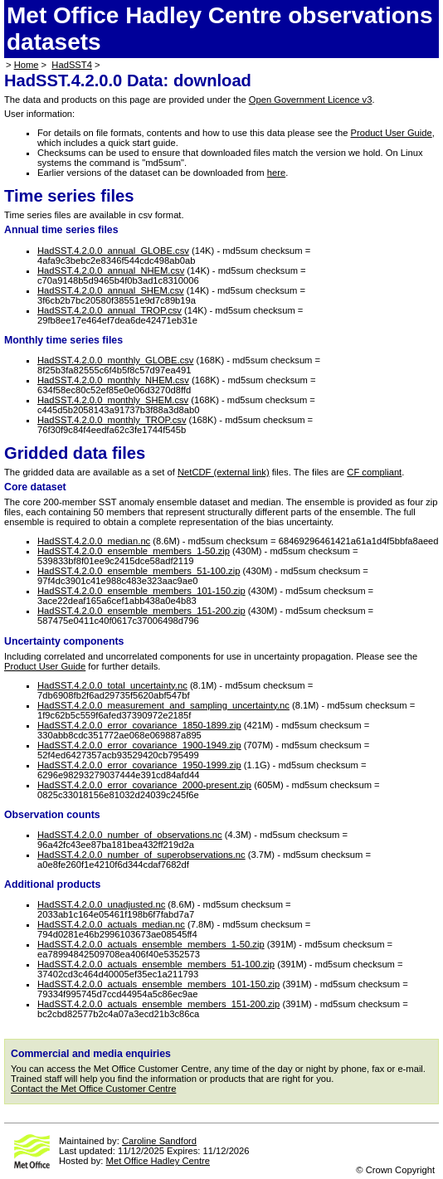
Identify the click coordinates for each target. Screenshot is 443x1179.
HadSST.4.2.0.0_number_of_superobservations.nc (141, 855)
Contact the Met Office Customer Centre (93, 1089)
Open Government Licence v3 (310, 100)
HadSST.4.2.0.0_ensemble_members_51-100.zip (138, 571)
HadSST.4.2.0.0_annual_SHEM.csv (110, 290)
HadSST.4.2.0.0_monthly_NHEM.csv (113, 380)
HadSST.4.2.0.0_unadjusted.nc (101, 904)
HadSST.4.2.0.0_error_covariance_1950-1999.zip (139, 765)
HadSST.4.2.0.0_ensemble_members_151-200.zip (141, 611)
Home (26, 65)
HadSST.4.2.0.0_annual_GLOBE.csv (113, 251)
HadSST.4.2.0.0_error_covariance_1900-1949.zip (139, 745)
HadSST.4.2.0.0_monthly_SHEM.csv (112, 400)
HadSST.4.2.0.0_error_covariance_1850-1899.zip (139, 725)
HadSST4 (71, 65)
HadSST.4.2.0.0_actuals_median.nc (111, 924)
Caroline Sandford (159, 1141)
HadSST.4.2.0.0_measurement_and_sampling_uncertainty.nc (163, 705)
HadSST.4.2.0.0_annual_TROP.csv (109, 310)
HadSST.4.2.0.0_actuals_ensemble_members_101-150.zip (158, 984)
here (276, 173)
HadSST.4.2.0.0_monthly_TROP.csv (112, 420)
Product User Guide (391, 133)
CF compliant (374, 472)
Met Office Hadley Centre (158, 1161)
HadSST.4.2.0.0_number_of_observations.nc (129, 835)
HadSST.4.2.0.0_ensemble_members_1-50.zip (133, 551)
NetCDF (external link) (224, 472)
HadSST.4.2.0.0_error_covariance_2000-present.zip (144, 785)
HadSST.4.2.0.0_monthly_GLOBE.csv (115, 360)
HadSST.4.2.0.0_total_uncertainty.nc (112, 685)
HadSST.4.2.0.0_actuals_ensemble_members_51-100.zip (156, 964)
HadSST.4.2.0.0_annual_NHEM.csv (110, 270)
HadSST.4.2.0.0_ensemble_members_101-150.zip (141, 591)
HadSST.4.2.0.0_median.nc (93, 541)
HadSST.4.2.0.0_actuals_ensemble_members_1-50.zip (151, 944)
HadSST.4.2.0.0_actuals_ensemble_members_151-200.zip (158, 1004)
